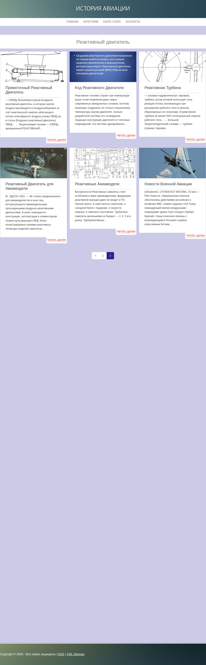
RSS (61, 654)
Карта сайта (112, 22)
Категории (90, 22)
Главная (72, 22)
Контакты (133, 22)
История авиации (103, 9)
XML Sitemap (76, 654)
